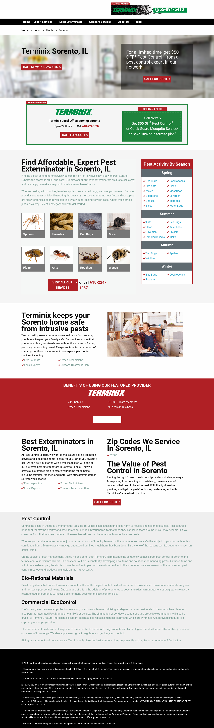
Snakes (150, 200)
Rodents (150, 279)
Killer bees (176, 227)
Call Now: (41, 67)
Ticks (149, 205)
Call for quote (156, 79)
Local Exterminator (72, 22)
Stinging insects (155, 237)
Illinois (49, 30)
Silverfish (175, 195)
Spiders (174, 232)
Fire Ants (151, 186)
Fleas (173, 186)
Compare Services (102, 22)
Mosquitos (176, 191)
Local (37, 30)
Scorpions (152, 195)
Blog (139, 21)
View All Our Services (62, 285)
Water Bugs (176, 205)
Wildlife (150, 258)
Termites (175, 200)
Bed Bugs (151, 181)
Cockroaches (177, 181)
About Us (125, 22)
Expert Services (45, 22)
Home (26, 21)
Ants (148, 222)
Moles (149, 191)
